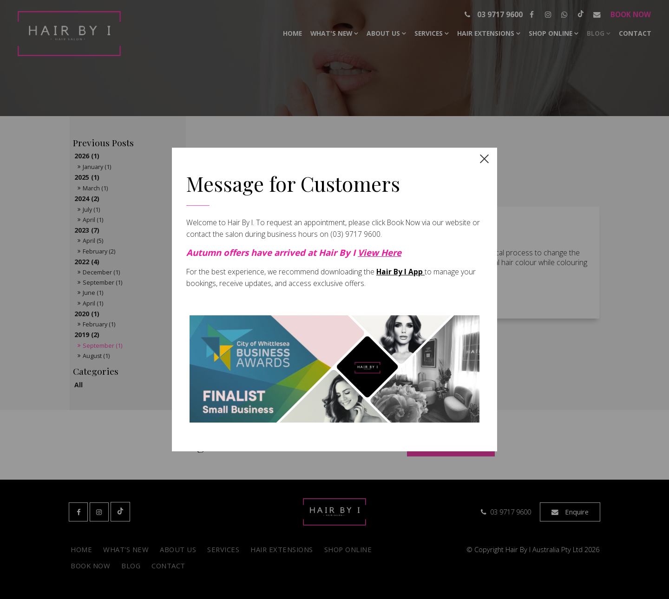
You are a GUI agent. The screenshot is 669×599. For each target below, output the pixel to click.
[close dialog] (484, 158)
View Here (379, 252)
